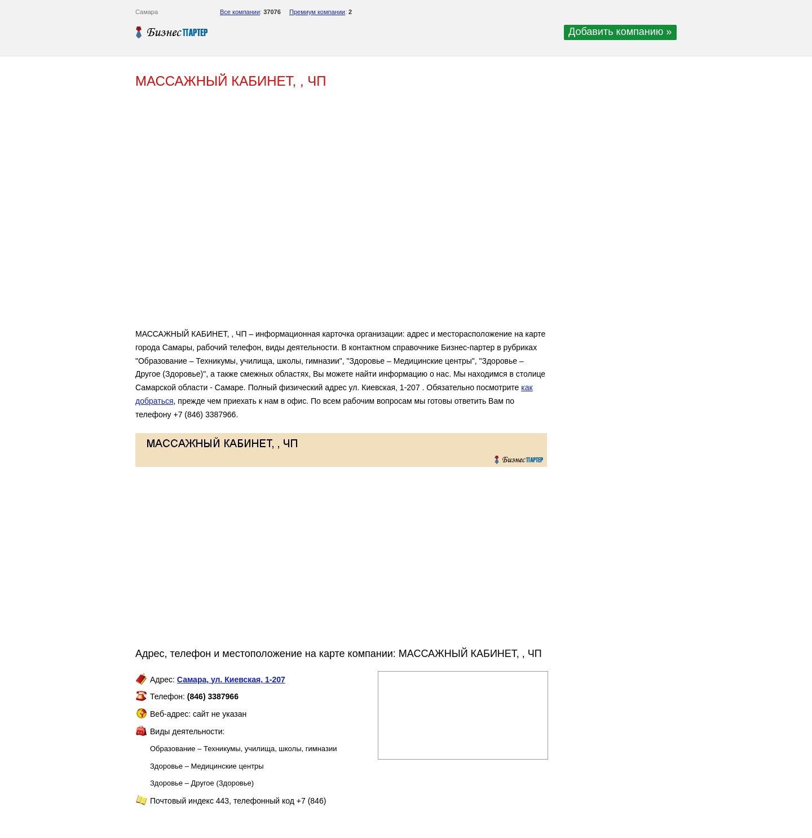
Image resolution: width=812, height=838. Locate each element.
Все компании (240, 11)
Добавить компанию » (620, 31)
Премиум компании (317, 11)
